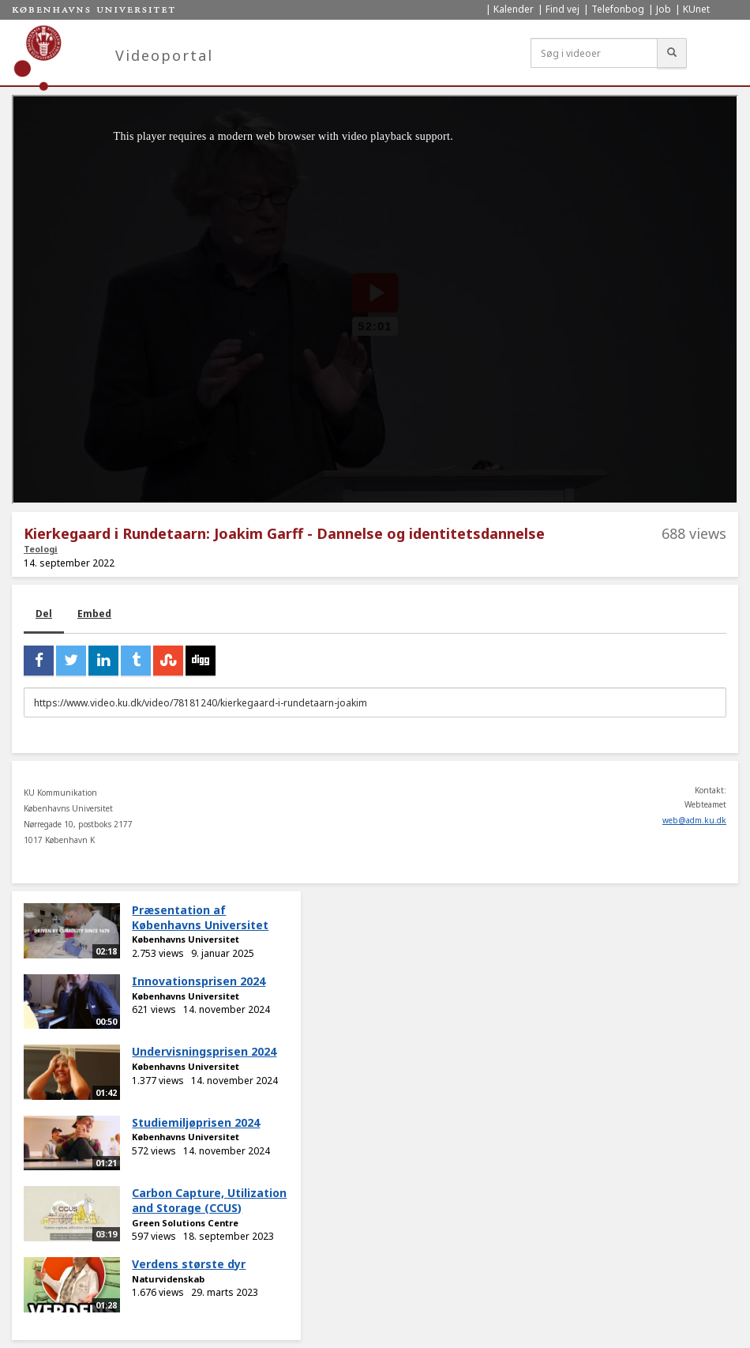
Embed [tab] (94, 613)
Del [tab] (44, 613)
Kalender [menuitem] (513, 9)
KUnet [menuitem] (696, 9)
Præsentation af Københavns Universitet (200, 917)
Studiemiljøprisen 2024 (196, 1122)
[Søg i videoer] (594, 53)
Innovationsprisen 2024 (198, 980)
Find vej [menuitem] (562, 9)
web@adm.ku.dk (694, 820)
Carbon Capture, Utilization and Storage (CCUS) (209, 1200)
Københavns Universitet (185, 939)
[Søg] (672, 53)
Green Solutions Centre (185, 1223)
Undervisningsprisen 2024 (204, 1051)
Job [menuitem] (663, 9)
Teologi (41, 549)
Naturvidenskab (168, 1279)
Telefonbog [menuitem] (617, 9)
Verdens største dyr (189, 1263)
